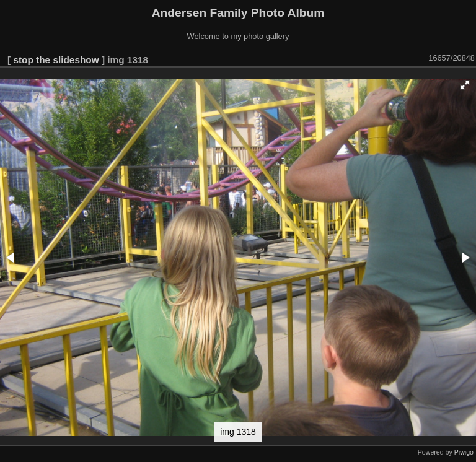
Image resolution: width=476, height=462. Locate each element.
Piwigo (464, 452)
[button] (465, 85)
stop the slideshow (56, 59)
